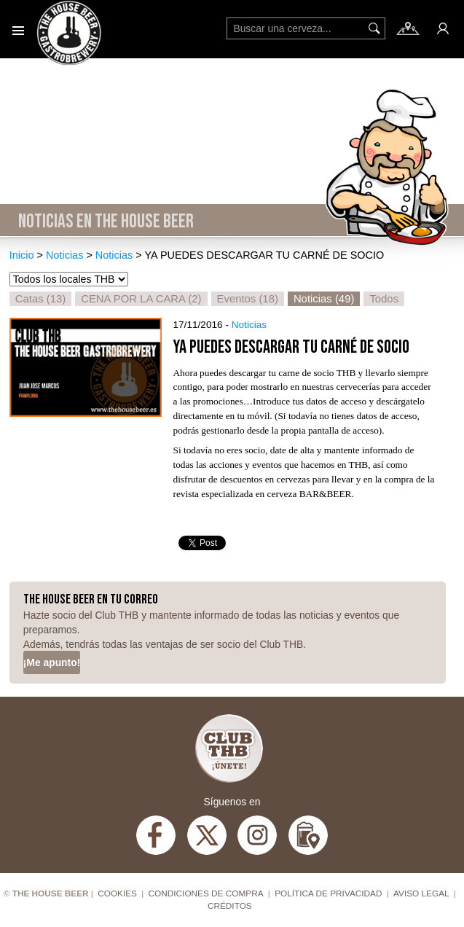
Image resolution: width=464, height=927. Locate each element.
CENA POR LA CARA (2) (141, 299)
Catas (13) (40, 299)
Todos (383, 299)
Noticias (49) (324, 299)
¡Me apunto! (52, 662)
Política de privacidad (328, 893)
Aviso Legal (421, 893)
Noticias (64, 255)
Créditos (230, 906)
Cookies (117, 893)
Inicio (21, 255)
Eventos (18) (247, 299)
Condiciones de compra (206, 893)
